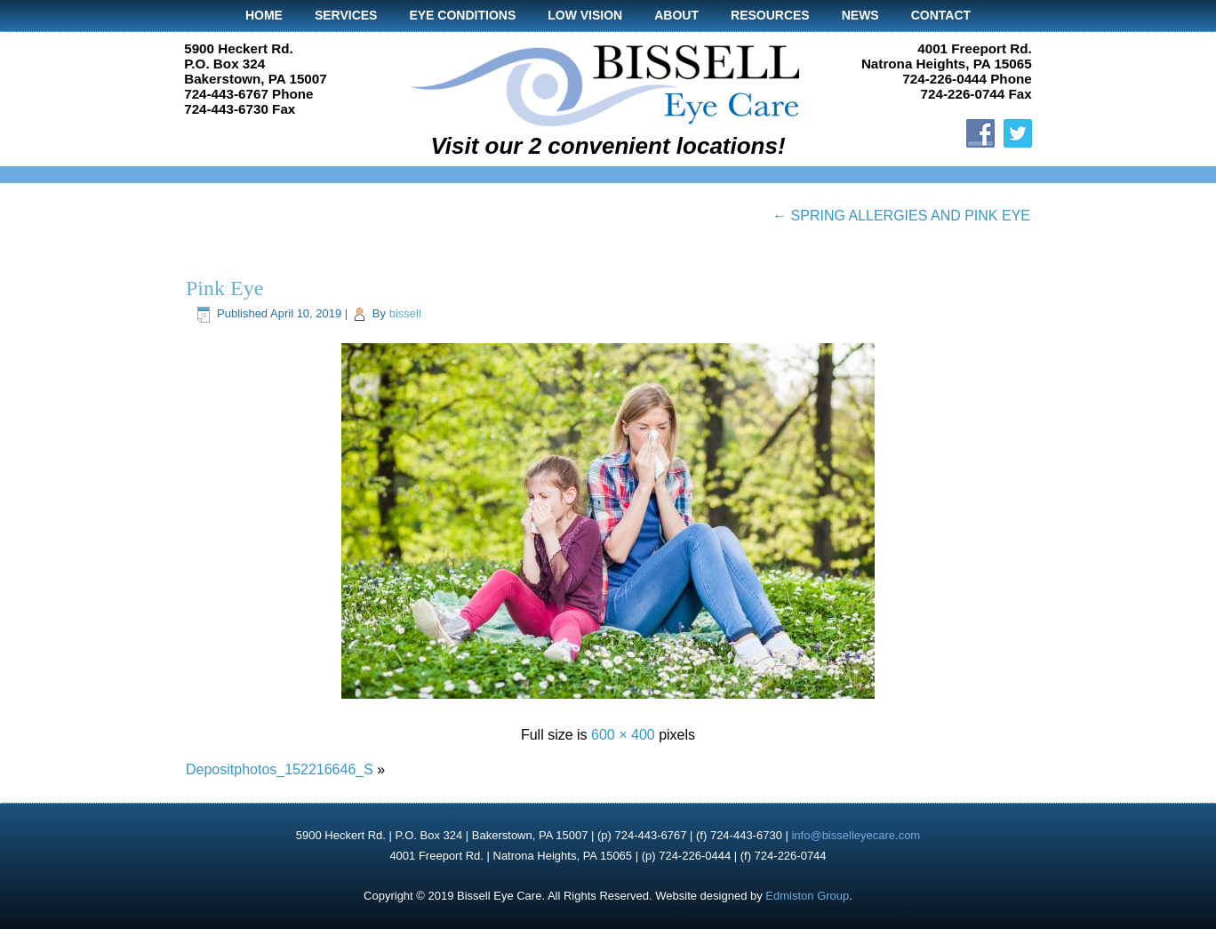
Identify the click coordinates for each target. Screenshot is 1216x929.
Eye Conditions (462, 15)
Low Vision (585, 15)
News (860, 15)
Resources (770, 15)
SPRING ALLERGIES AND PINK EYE (901, 215)
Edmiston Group (807, 895)
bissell (405, 313)
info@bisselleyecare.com (855, 835)
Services (346, 15)
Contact (941, 15)
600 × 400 (623, 734)
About (676, 15)
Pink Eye (224, 288)
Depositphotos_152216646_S (279, 769)
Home (264, 15)
